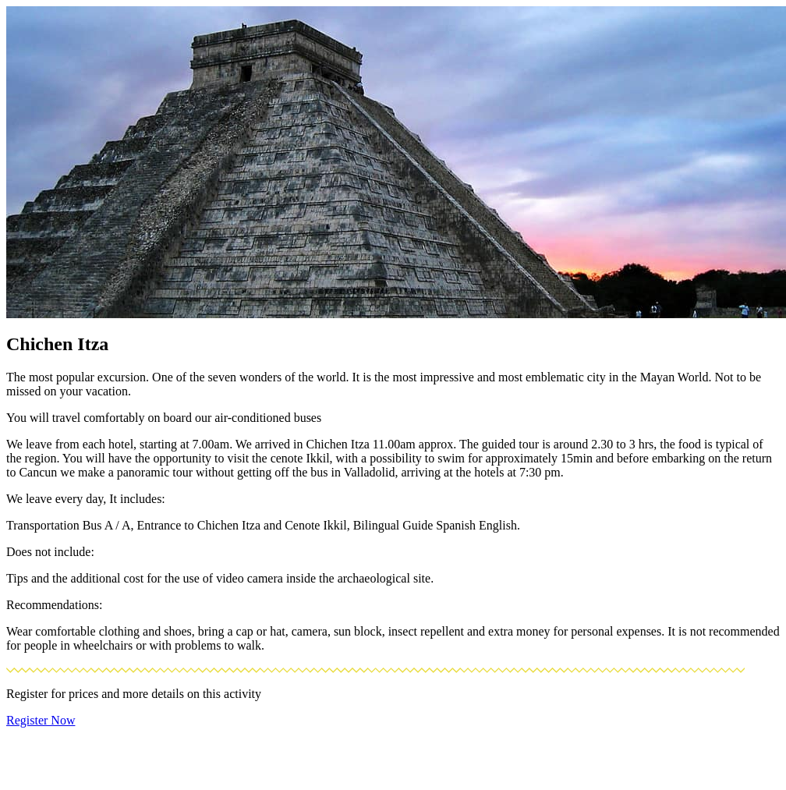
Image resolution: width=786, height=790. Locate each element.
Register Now (40, 720)
